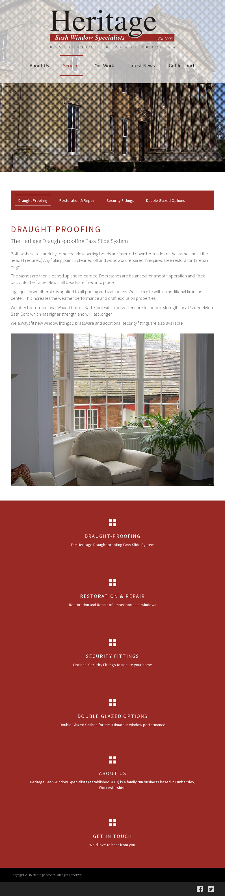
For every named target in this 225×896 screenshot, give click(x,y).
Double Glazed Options (165, 200)
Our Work (104, 65)
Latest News (141, 65)
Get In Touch (182, 65)
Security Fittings (120, 200)
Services (72, 65)
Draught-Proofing (32, 200)
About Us (39, 65)
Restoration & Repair (77, 200)
